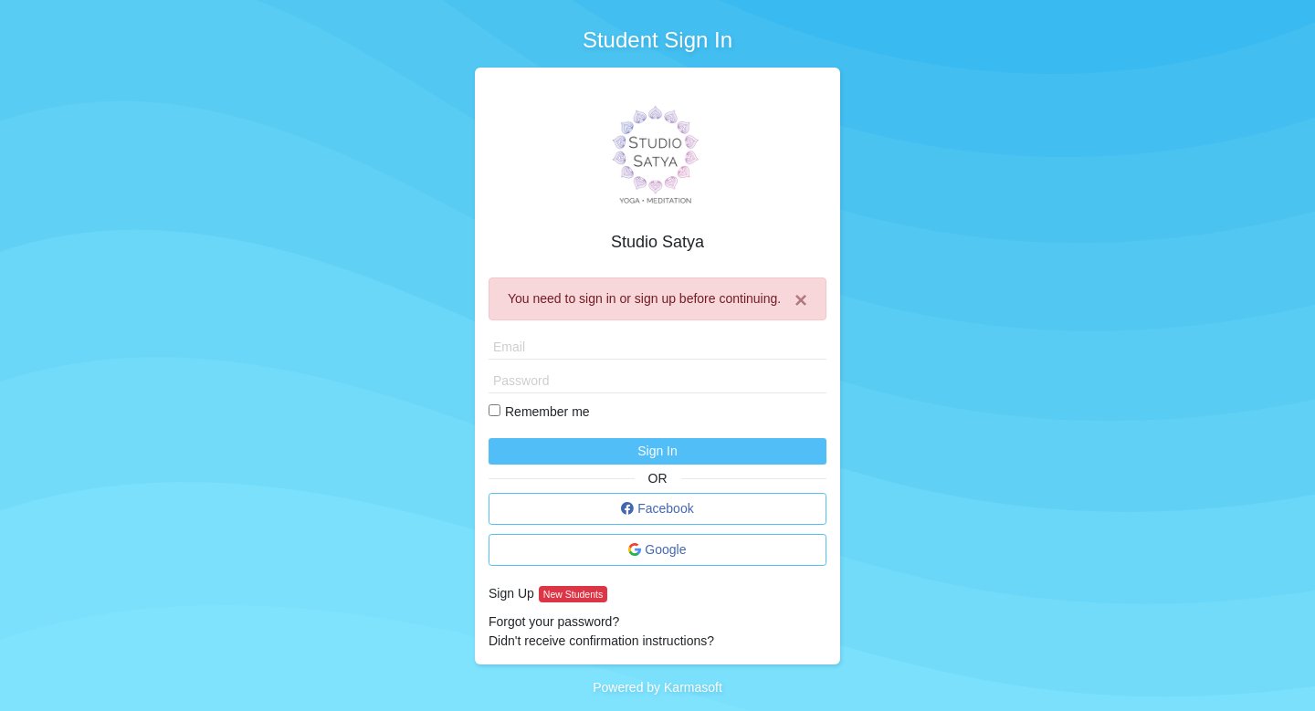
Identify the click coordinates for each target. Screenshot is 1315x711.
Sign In (657, 451)
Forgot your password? (554, 621)
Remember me (547, 411)
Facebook (657, 508)
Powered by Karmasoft (657, 687)
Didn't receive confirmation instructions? (601, 640)
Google (657, 549)
